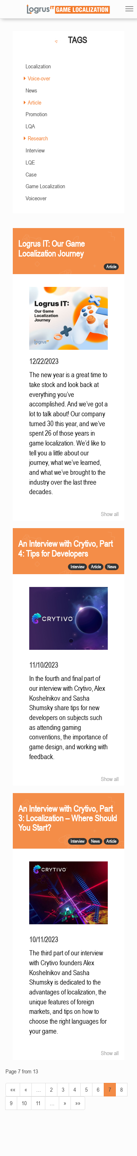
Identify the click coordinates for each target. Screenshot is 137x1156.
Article (34, 102)
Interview (35, 150)
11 (38, 1103)
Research (38, 138)
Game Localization (45, 186)
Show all (110, 514)
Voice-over (39, 78)
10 (24, 1103)
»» (77, 1103)
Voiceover (36, 198)
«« (12, 1089)
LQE (30, 162)
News (31, 90)
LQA (30, 126)
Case (31, 174)
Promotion (36, 114)
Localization (38, 66)
